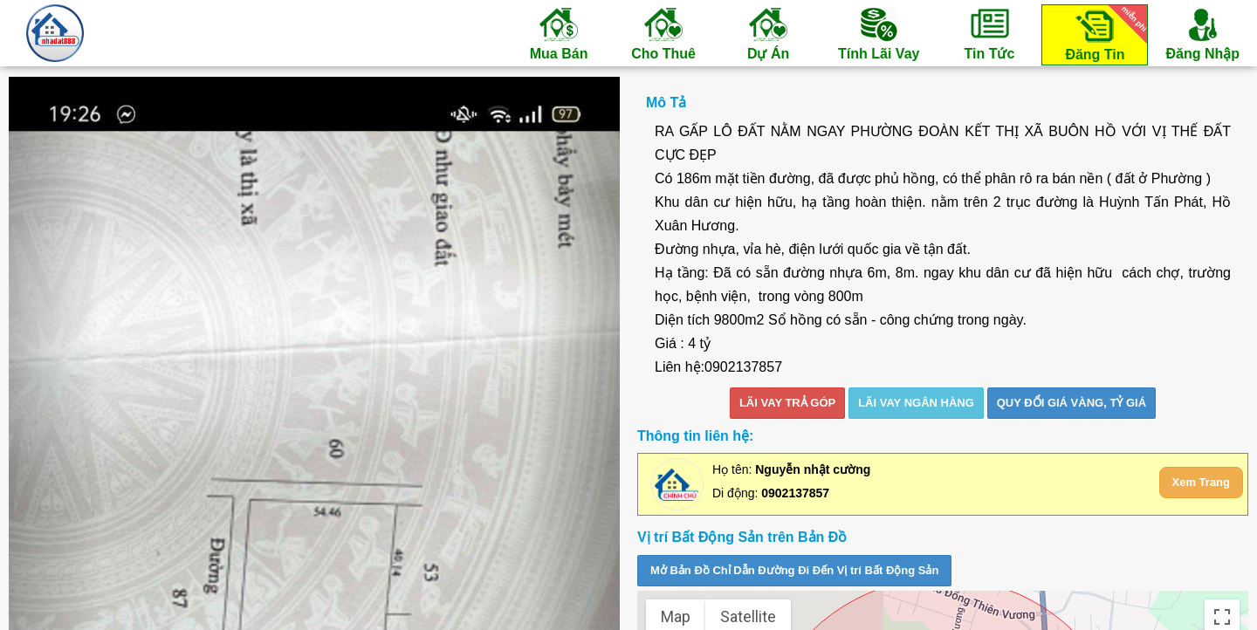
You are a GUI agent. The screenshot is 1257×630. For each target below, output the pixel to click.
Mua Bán (559, 33)
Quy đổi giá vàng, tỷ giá (1071, 402)
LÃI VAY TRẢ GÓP (787, 402)
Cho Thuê (663, 33)
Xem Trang (1201, 482)
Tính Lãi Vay (878, 33)
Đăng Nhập (1202, 33)
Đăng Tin (1103, 33)
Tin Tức (989, 33)
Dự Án (768, 33)
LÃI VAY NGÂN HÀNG (916, 402)
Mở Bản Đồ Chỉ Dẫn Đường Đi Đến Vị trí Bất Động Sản (794, 570)
